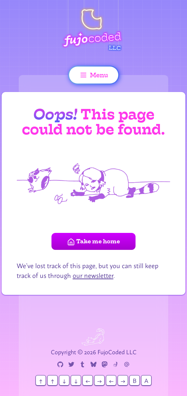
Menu (93, 75)
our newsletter (93, 275)
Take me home (93, 241)
